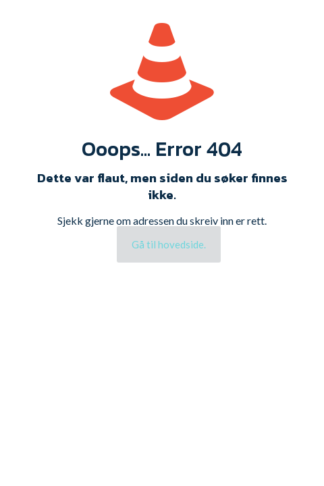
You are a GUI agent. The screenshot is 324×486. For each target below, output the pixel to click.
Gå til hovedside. (169, 244)
